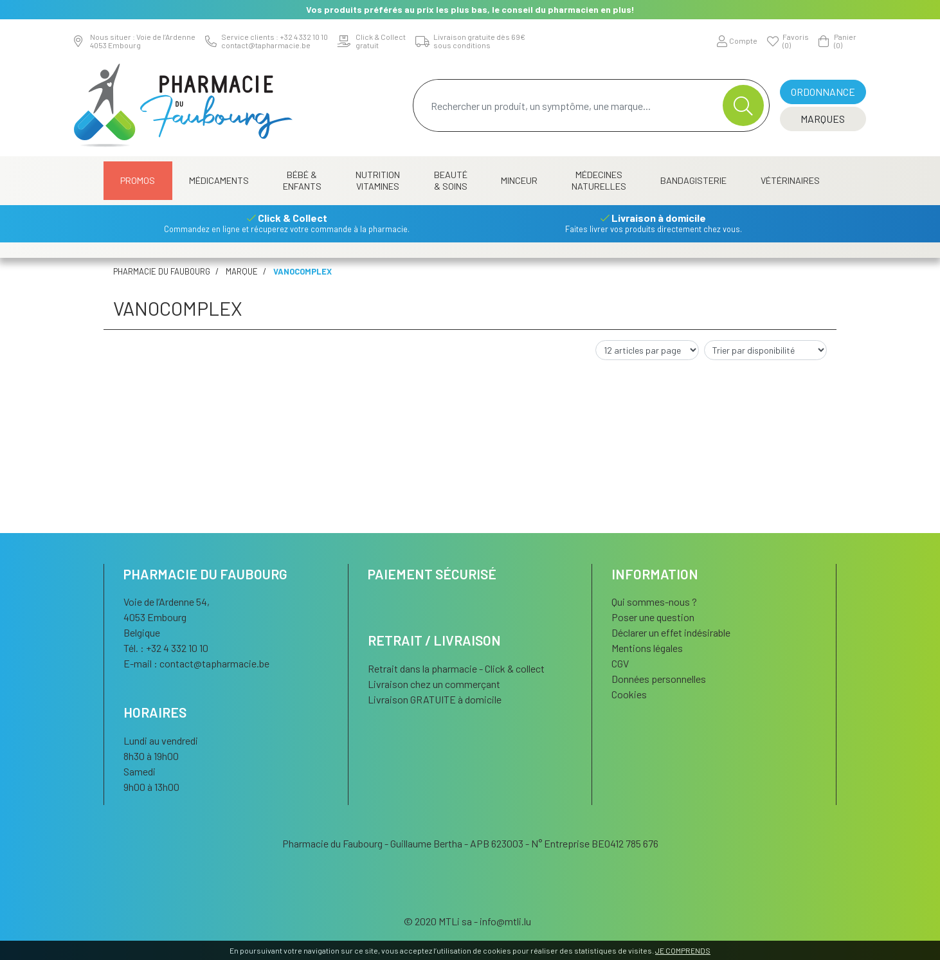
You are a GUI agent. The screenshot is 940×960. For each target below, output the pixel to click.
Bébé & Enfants (302, 180)
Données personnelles (658, 679)
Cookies (629, 694)
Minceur (519, 180)
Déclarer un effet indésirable (670, 632)
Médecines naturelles (599, 180)
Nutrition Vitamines (378, 180)
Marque (242, 271)
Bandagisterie (693, 180)
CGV (620, 663)
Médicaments (219, 180)
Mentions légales (647, 648)
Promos (137, 180)
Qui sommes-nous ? (654, 601)
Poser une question (652, 617)
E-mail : (196, 663)
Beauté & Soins (450, 180)
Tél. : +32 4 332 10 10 (165, 648)
